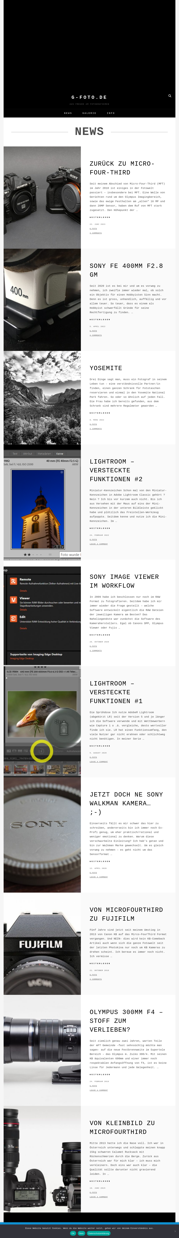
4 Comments (96, 335)
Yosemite (106, 368)
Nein (81, 1233)
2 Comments (96, 429)
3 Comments (96, 233)
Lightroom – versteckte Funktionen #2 (116, 470)
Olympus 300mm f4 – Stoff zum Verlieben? (126, 1021)
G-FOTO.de (89, 97)
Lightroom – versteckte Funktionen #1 (116, 692)
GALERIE (89, 113)
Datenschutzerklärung (98, 1233)
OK (73, 1233)
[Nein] (175, 1231)
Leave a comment (99, 544)
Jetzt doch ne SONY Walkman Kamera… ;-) (126, 803)
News (68, 113)
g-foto (93, 229)
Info (111, 113)
